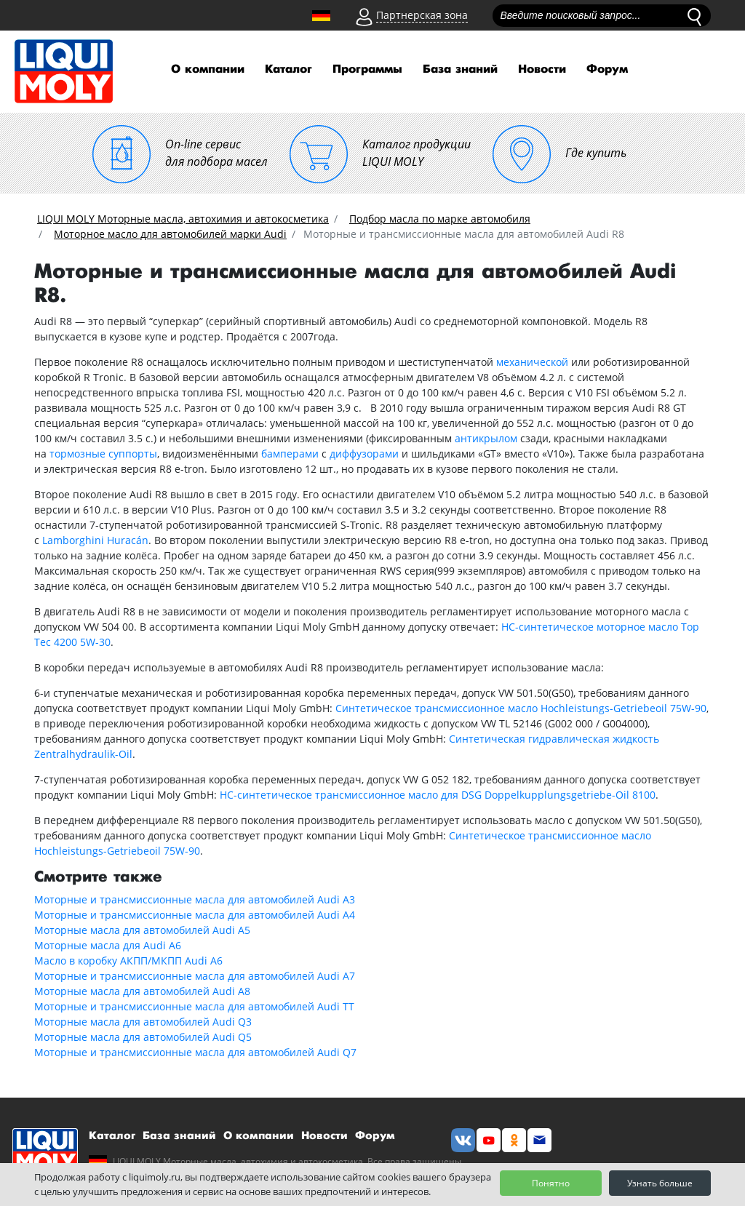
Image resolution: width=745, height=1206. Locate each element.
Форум (607, 69)
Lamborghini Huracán (95, 540)
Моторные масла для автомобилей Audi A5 (142, 930)
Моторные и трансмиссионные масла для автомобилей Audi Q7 (195, 1052)
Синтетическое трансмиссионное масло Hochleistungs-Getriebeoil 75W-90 (520, 708)
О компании (207, 69)
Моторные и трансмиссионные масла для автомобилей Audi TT (194, 1006)
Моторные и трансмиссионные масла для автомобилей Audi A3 (194, 899)
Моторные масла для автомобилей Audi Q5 (143, 1037)
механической (532, 362)
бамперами (290, 453)
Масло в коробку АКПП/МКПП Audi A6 (128, 960)
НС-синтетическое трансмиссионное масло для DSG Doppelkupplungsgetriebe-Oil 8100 (438, 795)
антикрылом (486, 438)
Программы (367, 69)
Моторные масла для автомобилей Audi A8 (142, 991)
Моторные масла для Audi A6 (107, 945)
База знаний (460, 69)
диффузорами (364, 453)
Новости (542, 69)
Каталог (288, 69)
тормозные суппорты (103, 453)
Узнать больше (660, 1183)
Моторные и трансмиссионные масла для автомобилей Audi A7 (194, 976)
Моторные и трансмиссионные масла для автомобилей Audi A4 (194, 915)
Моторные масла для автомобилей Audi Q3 (143, 1022)
